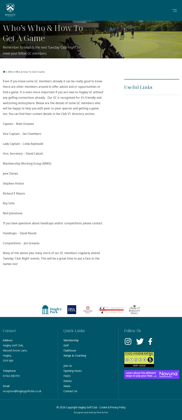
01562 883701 (11, 376)
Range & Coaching (74, 355)
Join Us (67, 365)
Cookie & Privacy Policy (112, 407)
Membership (71, 340)
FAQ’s (67, 376)
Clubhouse (69, 350)
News (66, 386)
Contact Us (70, 391)
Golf (66, 345)
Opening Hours (72, 371)
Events (67, 381)
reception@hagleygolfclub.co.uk (22, 391)
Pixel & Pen (102, 412)
